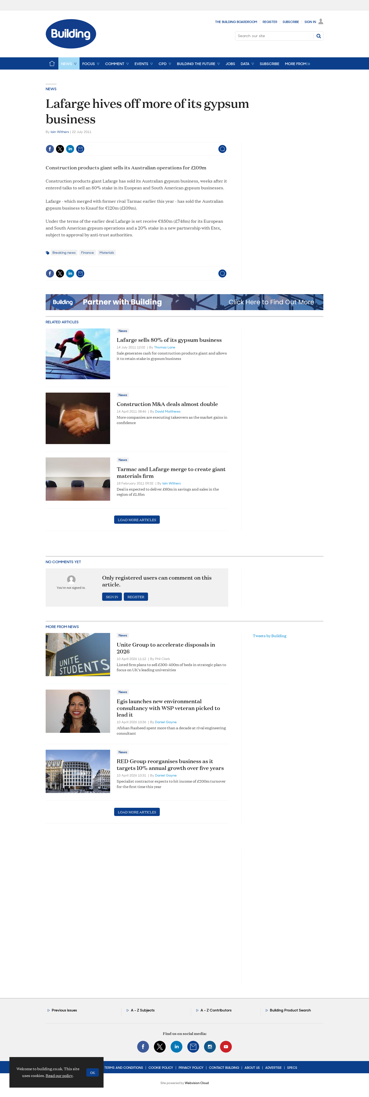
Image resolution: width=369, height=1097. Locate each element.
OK (92, 1072)
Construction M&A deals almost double (167, 404)
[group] (296, 63)
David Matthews (167, 411)
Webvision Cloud (197, 1083)
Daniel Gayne (166, 722)
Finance (87, 252)
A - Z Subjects (143, 1010)
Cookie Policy (160, 1068)
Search (318, 36)
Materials (107, 252)
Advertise (273, 1068)
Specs (292, 1068)
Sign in (112, 596)
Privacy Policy (191, 1068)
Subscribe (291, 22)
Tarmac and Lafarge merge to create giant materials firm (171, 472)
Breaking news (64, 252)
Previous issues (64, 1010)
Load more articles (137, 519)
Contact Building (224, 1068)
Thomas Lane (164, 347)
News (51, 88)
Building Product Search (290, 1010)
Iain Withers (60, 132)
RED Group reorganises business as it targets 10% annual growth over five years (170, 764)
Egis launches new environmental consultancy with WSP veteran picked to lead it (168, 707)
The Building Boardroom (236, 22)
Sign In (310, 22)
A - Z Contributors (216, 1010)
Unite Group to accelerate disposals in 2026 (166, 648)
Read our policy (59, 1075)
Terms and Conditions (123, 1068)
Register (270, 22)
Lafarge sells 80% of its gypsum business (169, 340)
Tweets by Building (269, 635)
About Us (252, 1068)
